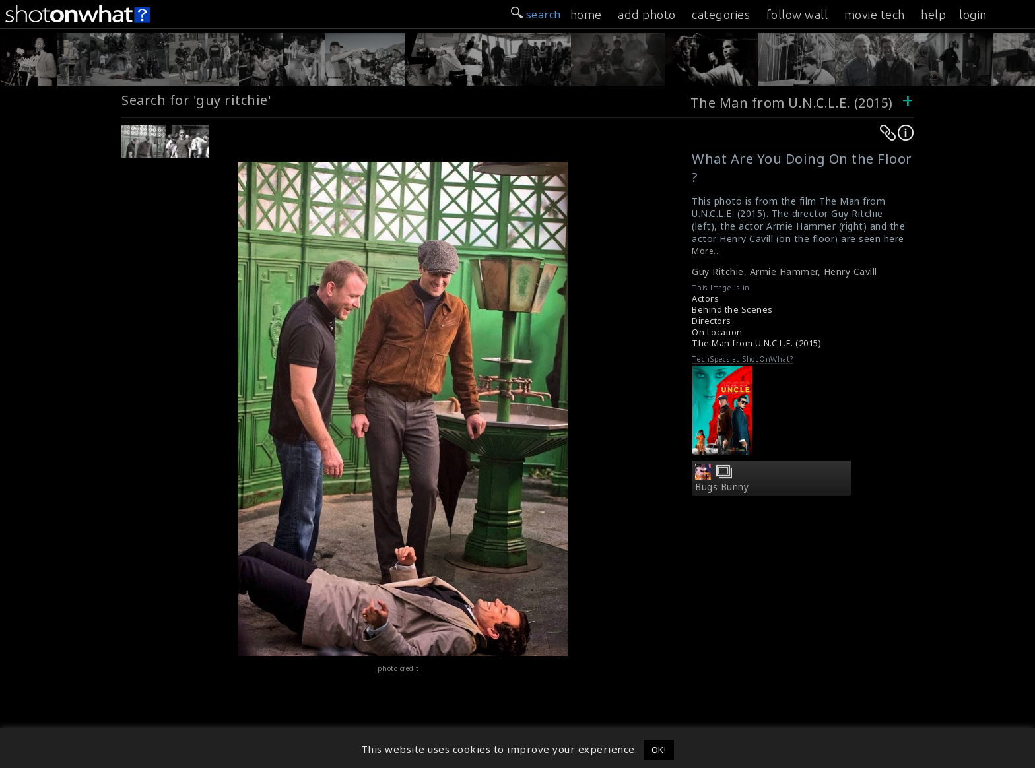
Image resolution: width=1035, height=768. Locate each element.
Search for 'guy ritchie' (196, 100)
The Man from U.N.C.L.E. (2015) (791, 103)
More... (706, 251)
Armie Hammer (784, 271)
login (973, 14)
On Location (717, 332)
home (586, 14)
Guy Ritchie (718, 271)
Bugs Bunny (722, 487)
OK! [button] (659, 749)
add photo (647, 14)
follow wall (797, 14)
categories (721, 14)
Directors (711, 321)
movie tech (874, 14)
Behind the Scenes (732, 309)
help (933, 14)
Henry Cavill (850, 271)
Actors (705, 298)
